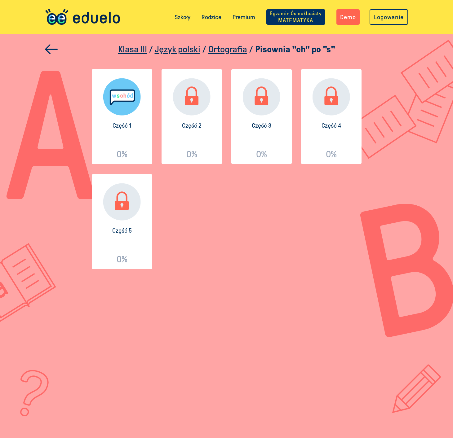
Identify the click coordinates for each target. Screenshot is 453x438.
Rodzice (211, 17)
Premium (244, 17)
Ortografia (227, 49)
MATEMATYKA (296, 17)
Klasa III (132, 49)
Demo (348, 17)
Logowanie (389, 17)
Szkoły (182, 17)
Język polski (177, 49)
